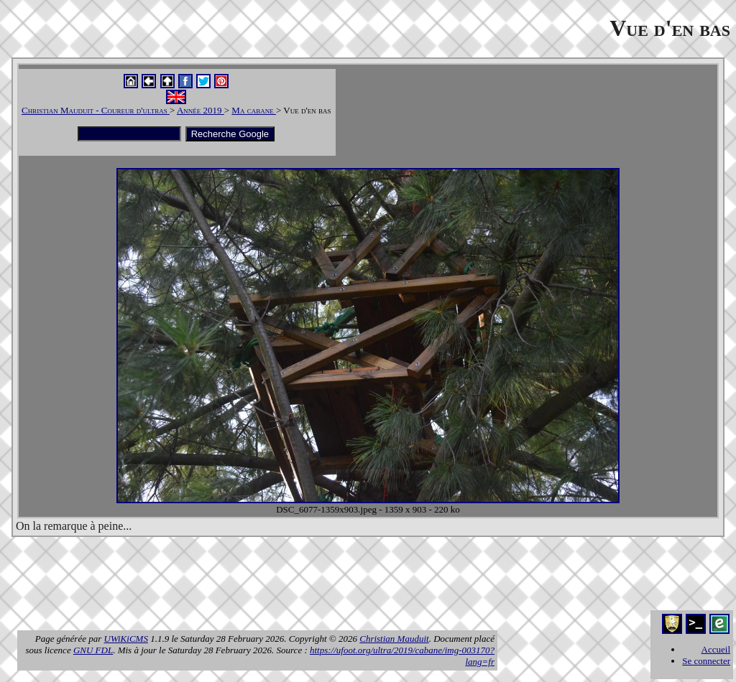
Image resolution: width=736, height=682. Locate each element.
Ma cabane (253, 110)
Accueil (716, 649)
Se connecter (706, 660)
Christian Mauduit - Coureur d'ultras (96, 110)
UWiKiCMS (126, 638)
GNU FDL (93, 650)
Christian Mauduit (393, 638)
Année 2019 (200, 110)
